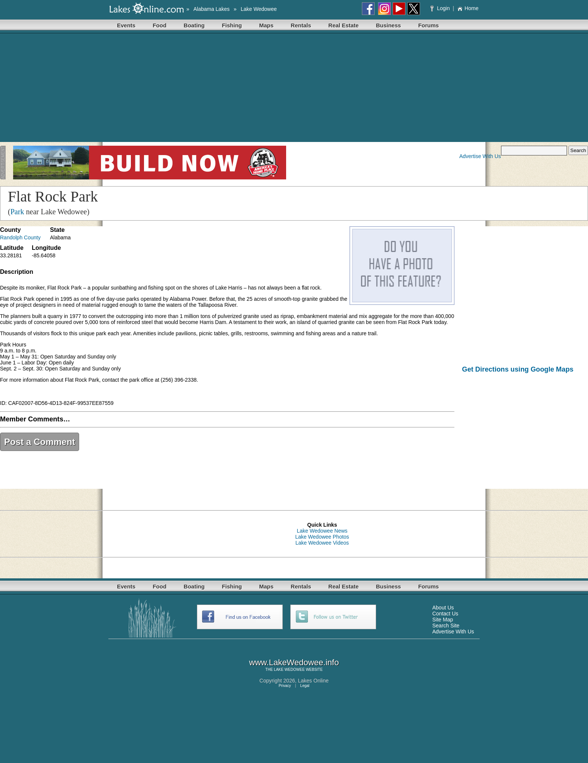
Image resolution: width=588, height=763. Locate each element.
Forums (428, 25)
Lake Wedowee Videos (322, 543)
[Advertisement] (294, 89)
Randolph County (20, 237)
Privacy (285, 686)
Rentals (301, 25)
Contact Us (445, 614)
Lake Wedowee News (322, 531)
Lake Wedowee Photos (322, 537)
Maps (266, 25)
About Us (443, 608)
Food (159, 25)
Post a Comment (39, 442)
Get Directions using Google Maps (517, 369)
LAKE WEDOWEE (289, 669)
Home (467, 8)
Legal (304, 686)
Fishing (232, 25)
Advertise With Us (480, 156)
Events (126, 25)
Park (17, 212)
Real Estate (343, 25)
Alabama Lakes (212, 9)
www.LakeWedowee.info (294, 662)
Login (440, 8)
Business (388, 25)
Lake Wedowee (259, 9)
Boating (194, 25)
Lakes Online (313, 681)
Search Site (445, 626)
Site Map (442, 620)
